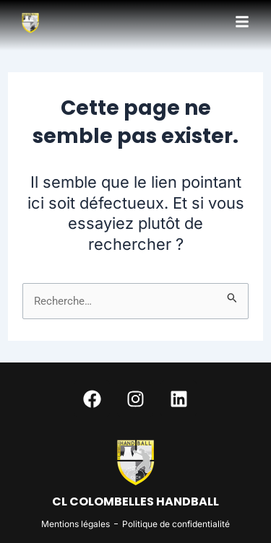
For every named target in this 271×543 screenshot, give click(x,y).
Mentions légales (75, 523)
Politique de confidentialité (176, 523)
